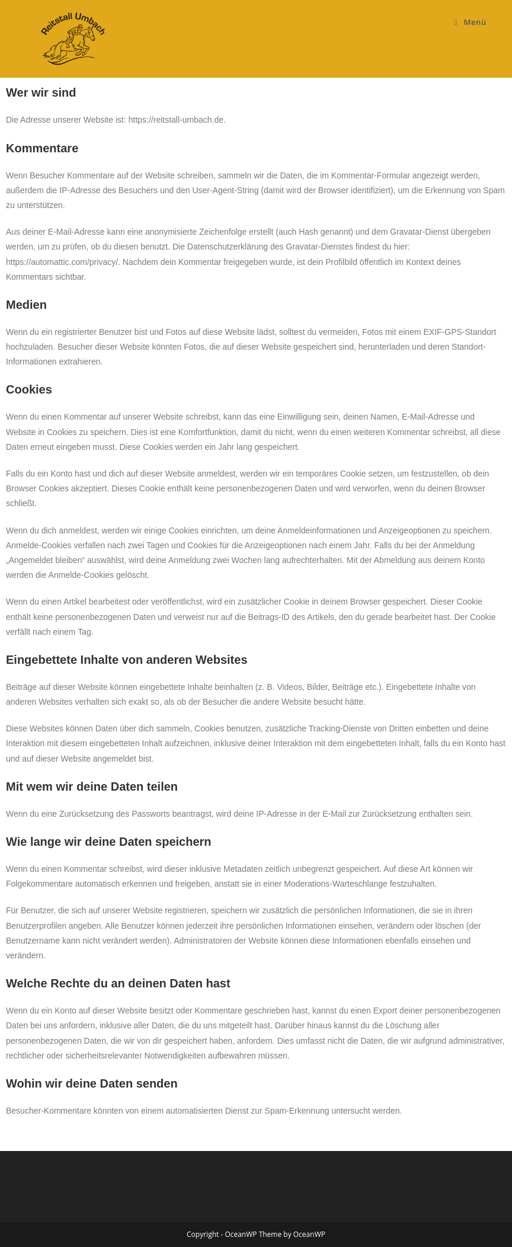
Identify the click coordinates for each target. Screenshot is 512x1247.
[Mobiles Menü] (471, 22)
